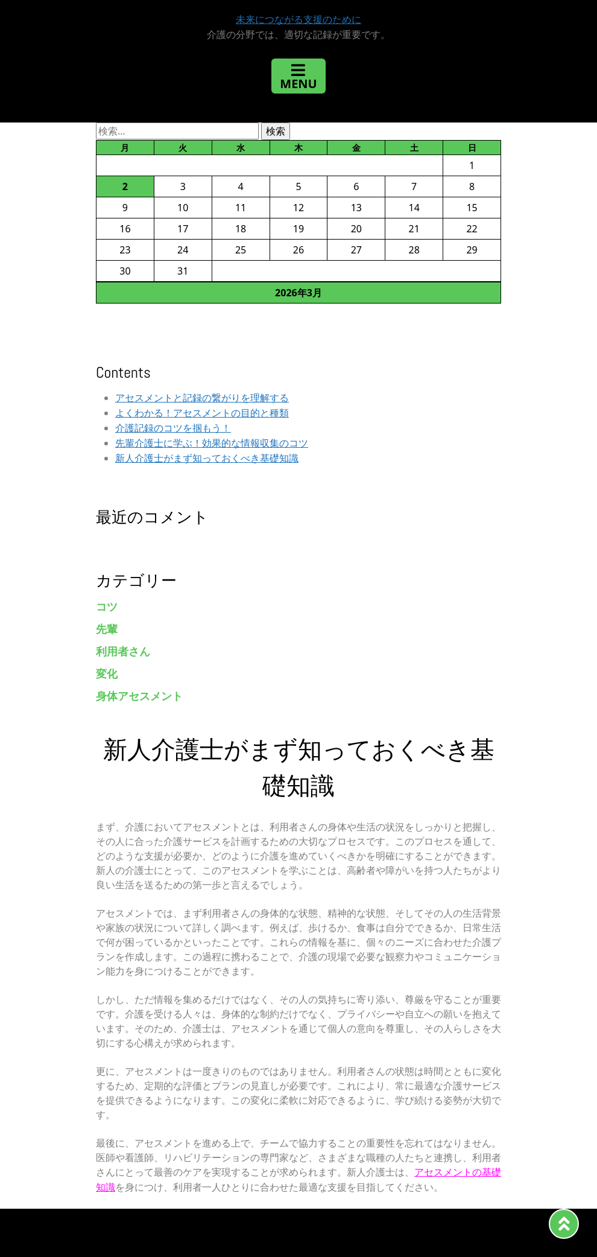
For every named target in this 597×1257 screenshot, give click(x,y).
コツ (107, 607)
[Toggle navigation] (298, 76)
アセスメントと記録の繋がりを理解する (202, 398)
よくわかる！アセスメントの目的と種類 (202, 413)
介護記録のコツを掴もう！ (173, 428)
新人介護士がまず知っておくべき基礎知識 (206, 458)
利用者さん (123, 651)
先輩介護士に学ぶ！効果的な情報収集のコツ (211, 443)
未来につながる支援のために (298, 19)
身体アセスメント (139, 696)
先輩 (107, 629)
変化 (107, 674)
